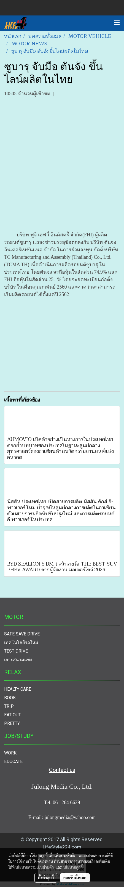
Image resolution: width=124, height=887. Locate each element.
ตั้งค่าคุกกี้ (46, 877)
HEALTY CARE (17, 689)
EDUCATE (13, 761)
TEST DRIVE (16, 651)
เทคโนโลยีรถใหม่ (21, 642)
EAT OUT (12, 714)
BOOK (10, 697)
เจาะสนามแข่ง (18, 659)
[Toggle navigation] (117, 23)
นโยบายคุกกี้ (73, 867)
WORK (10, 753)
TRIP (9, 706)
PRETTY (12, 723)
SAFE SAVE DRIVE (22, 634)
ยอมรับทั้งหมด (75, 877)
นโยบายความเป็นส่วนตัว (34, 867)
